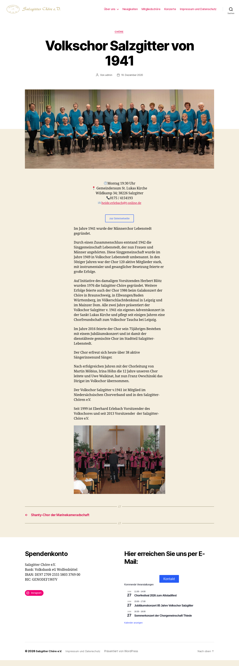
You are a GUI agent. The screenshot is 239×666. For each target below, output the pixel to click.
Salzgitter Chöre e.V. (50, 657)
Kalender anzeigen (133, 628)
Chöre (119, 37)
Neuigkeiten (130, 11)
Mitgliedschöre (151, 11)
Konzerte (170, 11)
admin (107, 80)
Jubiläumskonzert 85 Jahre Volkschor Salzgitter (163, 611)
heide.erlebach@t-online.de (121, 208)
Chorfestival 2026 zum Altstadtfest (155, 601)
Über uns (109, 11)
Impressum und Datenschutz (198, 11)
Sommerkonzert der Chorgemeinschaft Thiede (163, 621)
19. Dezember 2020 (132, 80)
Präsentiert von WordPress (125, 657)
